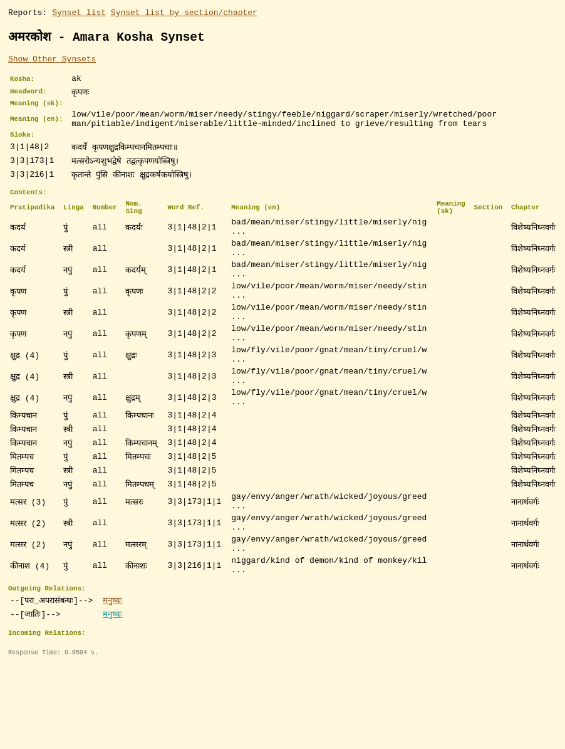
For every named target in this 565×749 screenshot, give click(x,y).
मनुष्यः (112, 669)
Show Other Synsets (52, 62)
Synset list (79, 13)
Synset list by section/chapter (184, 13)
